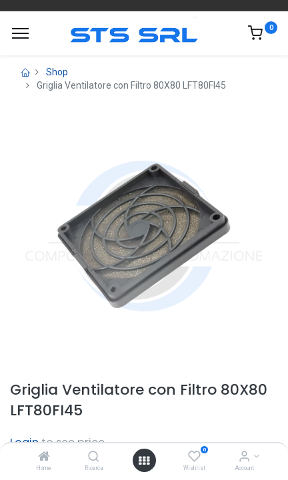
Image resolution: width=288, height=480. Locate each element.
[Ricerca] (93, 457)
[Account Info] (244, 457)
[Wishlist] (194, 457)
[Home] (44, 457)
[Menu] (20, 33)
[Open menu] (144, 461)
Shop (57, 72)
